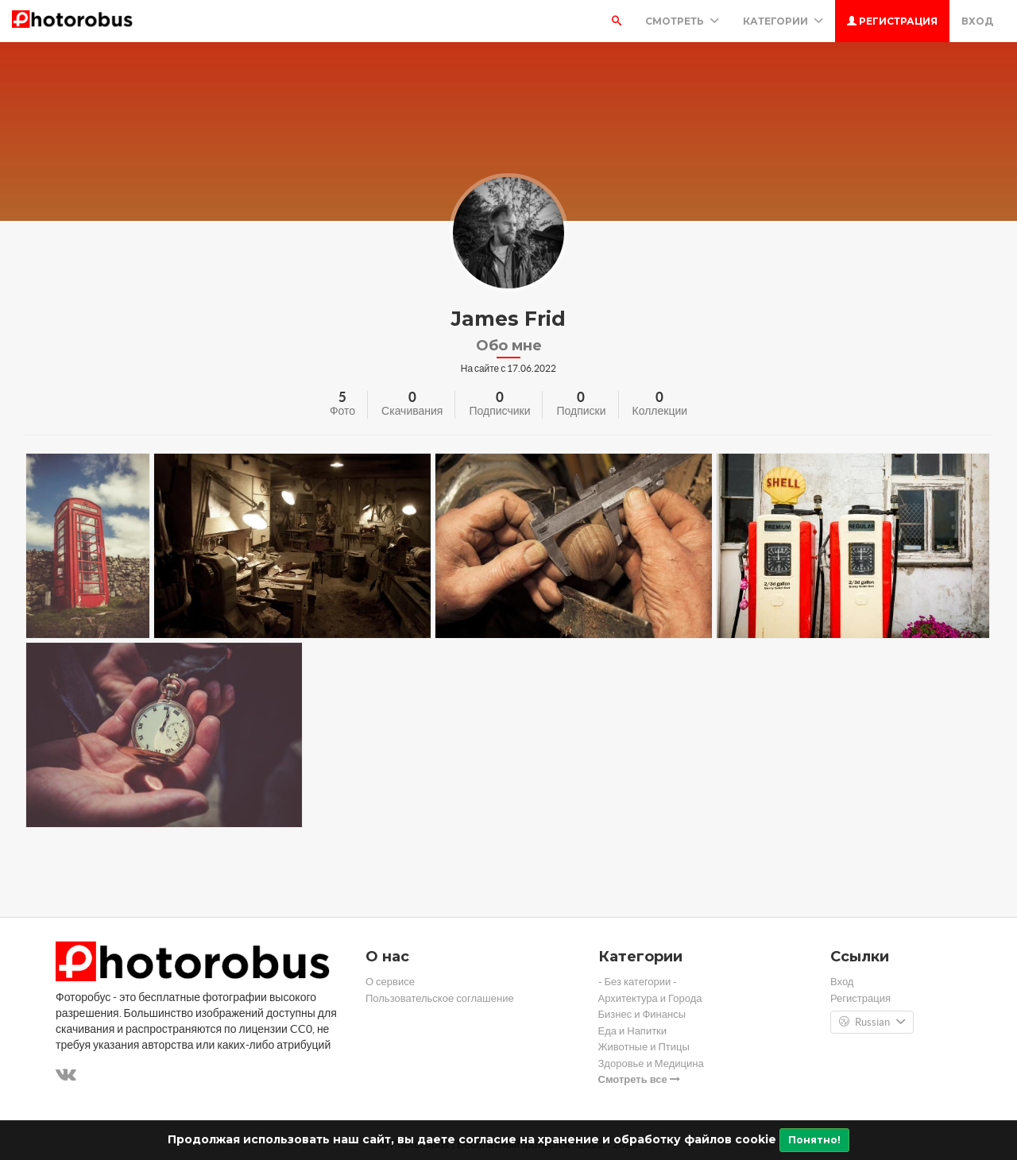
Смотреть (682, 21)
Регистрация (892, 21)
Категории (783, 21)
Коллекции (660, 410)
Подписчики (499, 410)
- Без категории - (638, 982)
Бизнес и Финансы (642, 1014)
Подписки (580, 410)
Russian (872, 1022)
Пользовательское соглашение (439, 998)
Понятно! (814, 1140)
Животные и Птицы (644, 1047)
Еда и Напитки (632, 1031)
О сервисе (390, 982)
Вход (977, 21)
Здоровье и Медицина (651, 1063)
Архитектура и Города (650, 998)
